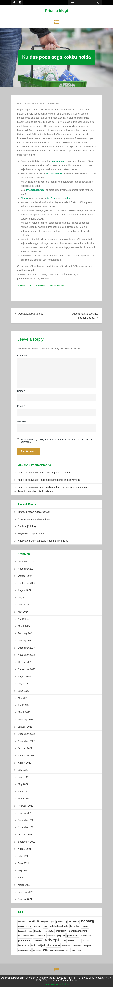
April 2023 (23, 705)
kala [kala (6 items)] (45, 926)
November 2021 (26, 827)
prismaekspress (56, 285)
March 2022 (24, 798)
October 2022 (25, 748)
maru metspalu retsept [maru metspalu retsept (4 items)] (26, 935)
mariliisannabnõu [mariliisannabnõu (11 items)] (78, 931)
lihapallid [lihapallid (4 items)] (37, 931)
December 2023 (26, 648)
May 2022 (23, 784)
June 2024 (23, 604)
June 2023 (23, 691)
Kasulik (40, 103)
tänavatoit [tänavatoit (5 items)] (66, 945)
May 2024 (23, 612)
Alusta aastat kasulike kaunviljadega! (85, 315)
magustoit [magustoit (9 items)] (61, 931)
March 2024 (24, 626)
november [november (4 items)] (41, 935)
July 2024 (23, 597)
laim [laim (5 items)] (30, 931)
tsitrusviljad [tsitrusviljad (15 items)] (38, 945)
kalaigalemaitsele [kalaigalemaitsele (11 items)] (59, 926)
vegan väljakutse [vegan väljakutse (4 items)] (24, 950)
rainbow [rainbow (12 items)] (38, 940)
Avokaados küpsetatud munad (55, 472)
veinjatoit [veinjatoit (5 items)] (37, 950)
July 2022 (23, 770)
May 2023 (23, 698)
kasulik (22, 285)
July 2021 (23, 856)
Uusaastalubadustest (30, 313)
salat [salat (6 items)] (64, 941)
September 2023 (26, 669)
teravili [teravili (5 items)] (86, 941)
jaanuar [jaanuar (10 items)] (37, 926)
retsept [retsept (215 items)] (52, 940)
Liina (19, 103)
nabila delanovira (27, 472)
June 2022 (23, 777)
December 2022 (26, 734)
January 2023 (25, 727)
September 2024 (26, 583)
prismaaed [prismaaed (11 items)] (72, 935)
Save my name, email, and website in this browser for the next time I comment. (56, 440)
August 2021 (24, 849)
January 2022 (25, 813)
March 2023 (24, 712)
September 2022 (26, 755)
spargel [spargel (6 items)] (71, 941)
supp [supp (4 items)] (79, 941)
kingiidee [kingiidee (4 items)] (85, 926)
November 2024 (26, 568)
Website (21, 421)
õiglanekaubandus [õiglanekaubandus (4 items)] (57, 950)
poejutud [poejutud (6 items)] (61, 936)
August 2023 (24, 676)
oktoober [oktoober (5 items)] (51, 935)
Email (21, 406)
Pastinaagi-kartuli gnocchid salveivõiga (60, 480)
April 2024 (23, 619)
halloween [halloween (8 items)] (74, 922)
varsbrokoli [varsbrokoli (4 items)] (77, 945)
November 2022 (26, 741)
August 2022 (24, 762)
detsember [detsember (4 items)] (22, 922)
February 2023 (25, 719)
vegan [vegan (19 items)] (87, 945)
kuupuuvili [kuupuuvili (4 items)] (22, 931)
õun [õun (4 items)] (67, 950)
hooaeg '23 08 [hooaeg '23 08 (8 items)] (24, 926)
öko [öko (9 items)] (73, 950)
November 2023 (26, 655)
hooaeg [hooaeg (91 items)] (87, 921)
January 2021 (25, 899)
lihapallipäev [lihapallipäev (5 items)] (49, 931)
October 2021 (25, 834)
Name (21, 391)
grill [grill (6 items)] (52, 922)
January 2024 (25, 640)
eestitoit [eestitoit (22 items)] (34, 921)
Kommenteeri (54, 103)
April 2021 (23, 877)
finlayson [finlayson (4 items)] (44, 922)
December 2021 (26, 820)
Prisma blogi (56, 10)
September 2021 (26, 842)
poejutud (40, 285)
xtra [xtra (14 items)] (45, 950)
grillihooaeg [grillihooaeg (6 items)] (61, 922)
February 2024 (25, 633)
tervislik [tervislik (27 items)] (23, 945)
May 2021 (23, 870)
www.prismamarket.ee (56, 984)
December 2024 (26, 561)
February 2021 (25, 892)
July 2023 (23, 683)
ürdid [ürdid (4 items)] (79, 950)
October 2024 (25, 576)
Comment (23, 355)
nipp (31, 285)
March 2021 (24, 885)
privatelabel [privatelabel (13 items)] (24, 940)
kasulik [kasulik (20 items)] (74, 926)
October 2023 (25, 662)
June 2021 (23, 863)
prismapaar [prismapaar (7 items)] (86, 935)
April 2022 (23, 791)
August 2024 (24, 590)
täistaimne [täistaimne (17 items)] (53, 945)
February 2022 (25, 806)
